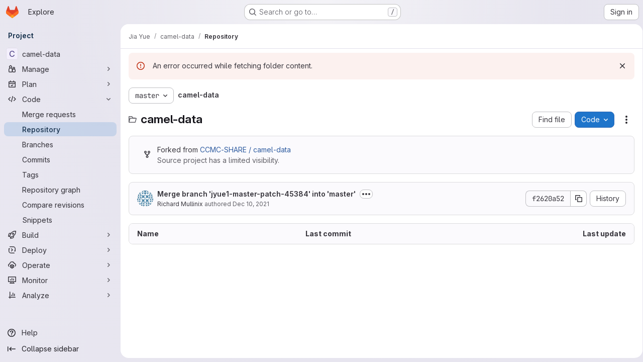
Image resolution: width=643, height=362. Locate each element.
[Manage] (60, 69)
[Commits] (60, 159)
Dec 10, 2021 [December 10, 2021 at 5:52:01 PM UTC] (251, 204)
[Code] (60, 99)
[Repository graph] (60, 190)
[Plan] (60, 84)
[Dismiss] (619, 66)
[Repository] (60, 129)
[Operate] (60, 265)
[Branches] (60, 144)
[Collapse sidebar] (60, 349)
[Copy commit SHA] (575, 199)
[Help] (60, 333)
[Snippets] (60, 220)
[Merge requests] (60, 114)
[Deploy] (60, 250)
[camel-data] (60, 54)
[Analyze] (60, 295)
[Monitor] (60, 280)
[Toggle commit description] (366, 194)
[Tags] (60, 174)
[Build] (60, 235)
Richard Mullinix (180, 204)
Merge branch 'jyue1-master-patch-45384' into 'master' (256, 194)
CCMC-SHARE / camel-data (245, 149)
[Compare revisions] (60, 205)
